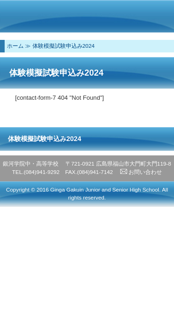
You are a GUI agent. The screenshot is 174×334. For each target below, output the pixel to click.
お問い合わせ (141, 172)
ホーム (15, 46)
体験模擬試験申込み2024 (63, 46)
